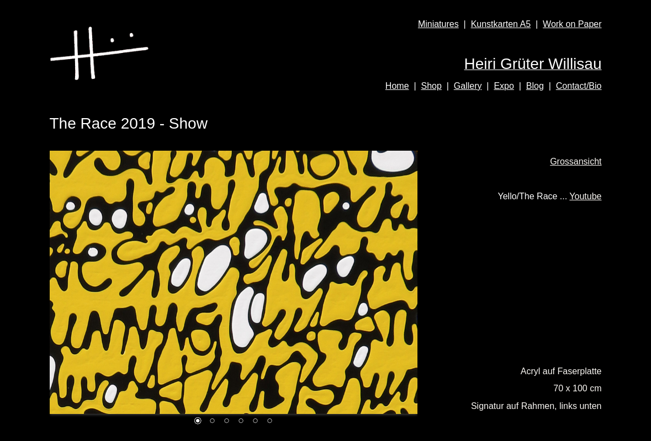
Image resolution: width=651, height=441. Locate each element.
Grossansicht (575, 161)
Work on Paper (572, 24)
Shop (431, 86)
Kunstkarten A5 (501, 24)
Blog (535, 86)
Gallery (468, 86)
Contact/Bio (579, 86)
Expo (504, 86)
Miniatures (438, 24)
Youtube (585, 196)
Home (397, 86)
